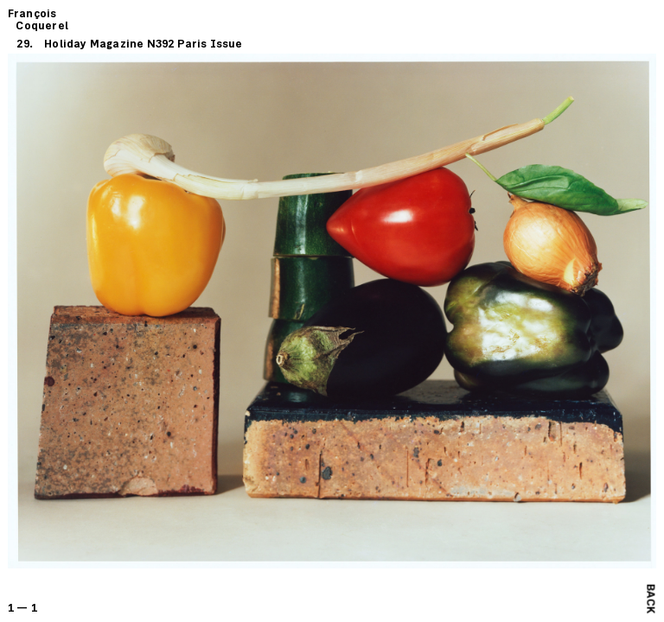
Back (650, 598)
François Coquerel (38, 20)
